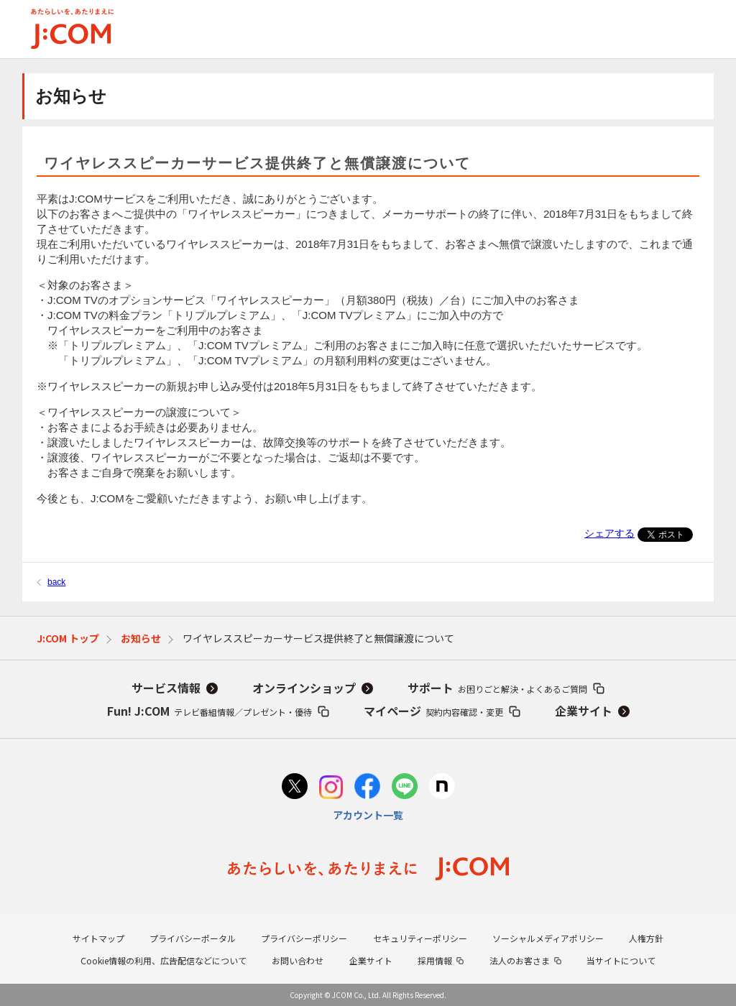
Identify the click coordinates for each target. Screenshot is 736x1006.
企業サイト (583, 710)
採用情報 (435, 960)
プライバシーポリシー (304, 938)
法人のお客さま (519, 960)
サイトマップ (98, 938)
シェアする (609, 533)
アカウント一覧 (368, 815)
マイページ (433, 710)
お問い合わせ (297, 960)
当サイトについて (621, 960)
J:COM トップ (68, 638)
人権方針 (646, 938)
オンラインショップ (304, 687)
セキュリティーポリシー (420, 938)
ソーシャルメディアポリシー (548, 938)
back (56, 582)
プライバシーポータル (193, 938)
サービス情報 (166, 687)
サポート (497, 687)
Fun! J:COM (209, 710)
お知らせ (141, 638)
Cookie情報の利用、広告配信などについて (163, 960)
